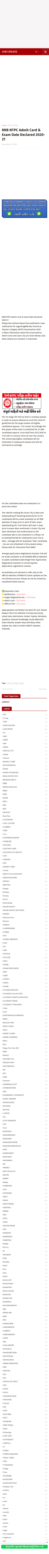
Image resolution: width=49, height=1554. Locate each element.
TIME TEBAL (25, 1425)
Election (25, 921)
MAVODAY (25, 1157)
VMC (25, 1461)
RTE (25, 1320)
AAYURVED (25, 729)
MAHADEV (25, 1139)
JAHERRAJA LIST (25, 1084)
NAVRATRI (25, 1193)
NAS (25, 1190)
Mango (25, 1182)
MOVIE (25, 1175)
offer (25, 1516)
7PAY (25, 722)
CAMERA (25, 827)
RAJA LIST (25, 1280)
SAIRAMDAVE (25, 1327)
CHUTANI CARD (25, 849)
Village (25, 1469)
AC (25, 733)
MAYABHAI (25, 1161)
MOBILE (25, 1168)
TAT (25, 1407)
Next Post (42, 689)
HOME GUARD (25, 1034)
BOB (25, 794)
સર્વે (25, 1541)
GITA (25, 943)
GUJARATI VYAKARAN (25, 1005)
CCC (25, 834)
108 (25, 715)
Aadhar (25, 755)
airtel (25, 1494)
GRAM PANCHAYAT (25, 968)
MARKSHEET (25, 1153)
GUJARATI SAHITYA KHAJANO (25, 997)
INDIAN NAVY (25, 1063)
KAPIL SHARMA (25, 1099)
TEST (25, 1418)
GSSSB (25, 987)
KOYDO (25, 1110)
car (25, 1498)
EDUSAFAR (25, 903)
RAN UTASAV (25, 1291)
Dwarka (25, 896)
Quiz (25, 1273)
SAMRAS (25, 1331)
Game (25, 1008)
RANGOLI (25, 1295)
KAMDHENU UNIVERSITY (25, 1095)
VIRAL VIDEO (25, 1458)
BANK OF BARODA (25, 773)
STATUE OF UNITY (25, 1382)
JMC (25, 1092)
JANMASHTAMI (25, 1088)
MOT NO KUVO (25, 1171)
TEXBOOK (25, 1422)
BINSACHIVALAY (25, 787)
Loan (25, 1128)
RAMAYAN (25, 1287)
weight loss (25, 1538)
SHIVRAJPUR (25, 1360)
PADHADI (25, 1233)
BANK (25, 769)
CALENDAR (25, 820)
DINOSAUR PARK (25, 878)
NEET (25, 1197)
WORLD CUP (25, 1487)
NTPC (25, 1219)
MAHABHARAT (25, 1135)
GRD (25, 972)
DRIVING (25, 885)
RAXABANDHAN (25, 1306)
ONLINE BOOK (25, 1226)
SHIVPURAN (25, 1356)
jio (25, 1505)
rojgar (25, 1530)
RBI (25, 1309)
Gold (25, 1012)
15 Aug (25, 718)
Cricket (25, 871)
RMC (25, 1316)
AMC (25, 736)
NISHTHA (25, 1208)
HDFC (25, 1019)
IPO (25, 1074)
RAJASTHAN (25, 1284)
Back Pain (25, 816)
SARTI (25, 1338)
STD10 (25, 1389)
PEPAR (25, 1244)
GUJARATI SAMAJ (25, 1001)
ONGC (25, 1222)
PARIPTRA (25, 1240)
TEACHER (25, 1414)
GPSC (25, 961)
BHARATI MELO (25, 780)
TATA (25, 1411)
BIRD (25, 791)
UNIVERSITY (25, 1440)
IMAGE (25, 1055)
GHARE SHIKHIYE (25, 939)
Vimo (25, 1472)
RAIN (25, 1277)
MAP (25, 1150)
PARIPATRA (25, 1237)
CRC (25, 863)
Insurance (25, 1081)
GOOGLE (25, 954)
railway (21, 683)
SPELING (25, 1371)
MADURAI (25, 1131)
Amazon (25, 758)
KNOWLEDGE (25, 1103)
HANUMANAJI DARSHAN (25, 1015)
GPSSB (25, 965)
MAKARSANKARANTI (25, 1146)
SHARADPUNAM (25, 1353)
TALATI (25, 1403)
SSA (25, 1374)
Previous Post (8, 689)
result (25, 1527)
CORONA (25, 860)
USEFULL (25, 1443)
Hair (25, 1045)
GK (25, 947)
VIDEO (25, 1451)
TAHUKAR (25, 1400)
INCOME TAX (25, 1059)
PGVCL (25, 1248)
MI (25, 1164)
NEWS (25, 1200)
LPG (25, 1124)
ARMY (25, 747)
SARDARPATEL (25, 1335)
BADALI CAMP (25, 762)
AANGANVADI (25, 726)
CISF (25, 856)
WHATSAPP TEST (25, 1483)
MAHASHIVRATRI (25, 1142)
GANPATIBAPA (25, 928)
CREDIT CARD (25, 867)
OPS (25, 1229)
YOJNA (25, 1490)
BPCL (25, 802)
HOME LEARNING (25, 1037)
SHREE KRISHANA (25, 1364)
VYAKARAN (25, 1465)
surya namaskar (25, 1534)
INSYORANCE (25, 1066)
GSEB (25, 976)
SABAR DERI (25, 1324)
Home (4, 125)
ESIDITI (25, 914)
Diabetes (25, 892)
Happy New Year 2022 (25, 1048)
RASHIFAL (25, 1302)
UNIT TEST (25, 1436)
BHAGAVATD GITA (25, 776)
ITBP (25, 1077)
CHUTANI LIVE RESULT (25, 852)
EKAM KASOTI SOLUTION (25, 910)
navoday (25, 1512)
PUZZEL (25, 1262)
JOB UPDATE (9, 51)
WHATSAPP (25, 1480)
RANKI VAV (25, 1298)
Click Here (21, 594)
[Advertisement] (24, 24)
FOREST (25, 925)
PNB (25, 1258)
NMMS (25, 1211)
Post (25, 1269)
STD (25, 1385)
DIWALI (25, 881)
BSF (25, 809)
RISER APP (25, 1313)
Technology (25, 1432)
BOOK (25, 798)
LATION (25, 1113)
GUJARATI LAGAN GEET (25, 994)
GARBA (25, 932)
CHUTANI (25, 845)
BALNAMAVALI (25, 765)
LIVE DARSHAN (25, 1121)
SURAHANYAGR (25, 1396)
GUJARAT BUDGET (25, 990)
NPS (25, 1215)
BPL (25, 805)
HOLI (25, 1030)
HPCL (25, 1041)
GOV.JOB (25, 958)
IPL (25, 1070)
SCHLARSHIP (25, 1345)
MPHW (25, 1179)
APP (25, 744)
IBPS (25, 1052)
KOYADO (25, 1106)
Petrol (25, 1266)
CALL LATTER (13, 125)
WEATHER (25, 1476)
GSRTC (25, 983)
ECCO (25, 899)
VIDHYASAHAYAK (25, 1454)
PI (25, 1251)
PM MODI (25, 1255)
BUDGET (25, 812)
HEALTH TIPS (25, 1023)
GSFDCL (25, 979)
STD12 (25, 1393)
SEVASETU (25, 1349)
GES (25, 936)
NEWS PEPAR (25, 1204)
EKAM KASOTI (25, 907)
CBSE (25, 831)
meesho (25, 1509)
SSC (25, 1378)
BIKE (25, 783)
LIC (25, 1117)
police (25, 1519)
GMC (25, 950)
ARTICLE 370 (25, 751)
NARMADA (25, 1186)
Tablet (25, 1429)
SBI (25, 1342)
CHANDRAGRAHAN (25, 838)
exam (25, 1501)
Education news (25, 918)
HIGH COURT (25, 1026)
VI (25, 1447)
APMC (25, 740)
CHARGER (25, 842)
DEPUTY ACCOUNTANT (25, 874)
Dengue (25, 889)
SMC (25, 1367)
